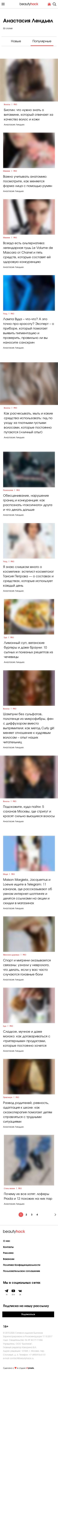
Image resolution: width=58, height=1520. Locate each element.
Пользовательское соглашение (21, 1418)
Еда (5, 722)
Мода (5, 991)
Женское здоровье (11, 1081)
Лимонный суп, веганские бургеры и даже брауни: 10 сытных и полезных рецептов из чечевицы (28, 734)
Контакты (8, 1394)
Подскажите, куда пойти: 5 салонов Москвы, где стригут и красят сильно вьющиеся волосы (29, 918)
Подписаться (28, 1461)
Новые (16, 41)
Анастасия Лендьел (14, 137)
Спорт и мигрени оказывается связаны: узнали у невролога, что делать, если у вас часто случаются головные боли (27, 1094)
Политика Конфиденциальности (21, 1412)
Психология (8, 554)
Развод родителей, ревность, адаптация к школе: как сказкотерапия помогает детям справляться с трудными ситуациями (27, 1259)
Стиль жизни (9, 1335)
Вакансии (8, 1406)
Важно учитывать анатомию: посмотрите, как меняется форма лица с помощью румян (27, 203)
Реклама (8, 1400)
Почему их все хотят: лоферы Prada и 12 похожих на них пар (28, 1343)
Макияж (6, 193)
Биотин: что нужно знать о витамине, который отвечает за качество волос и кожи (28, 127)
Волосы (7, 117)
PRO (15, 117)
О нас (6, 1388)
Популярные (41, 41)
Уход (5, 356)
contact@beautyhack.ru (22, 1505)
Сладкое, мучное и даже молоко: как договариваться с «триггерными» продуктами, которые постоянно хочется (26, 1175)
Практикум (7, 1244)
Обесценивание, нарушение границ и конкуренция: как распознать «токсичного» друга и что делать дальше (27, 567)
